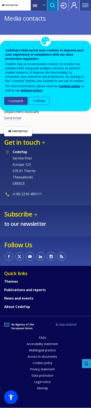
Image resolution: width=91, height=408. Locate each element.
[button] (11, 397)
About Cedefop (17, 306)
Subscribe (18, 214)
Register (74, 5)
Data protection (42, 375)
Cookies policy (42, 363)
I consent (16, 101)
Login (63, 5)
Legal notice (42, 382)
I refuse (39, 101)
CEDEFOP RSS (61, 256)
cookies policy (69, 86)
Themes (11, 281)
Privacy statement (42, 369)
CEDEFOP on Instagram (51, 256)
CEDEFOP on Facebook (9, 256)
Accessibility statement (42, 344)
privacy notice (31, 90)
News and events (18, 298)
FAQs (42, 338)
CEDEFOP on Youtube (30, 256)
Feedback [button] (86, 363)
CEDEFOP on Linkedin (40, 256)
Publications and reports (25, 290)
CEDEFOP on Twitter (19, 256)
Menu (85, 5)
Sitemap (42, 388)
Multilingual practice (42, 350)
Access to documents (42, 356)
